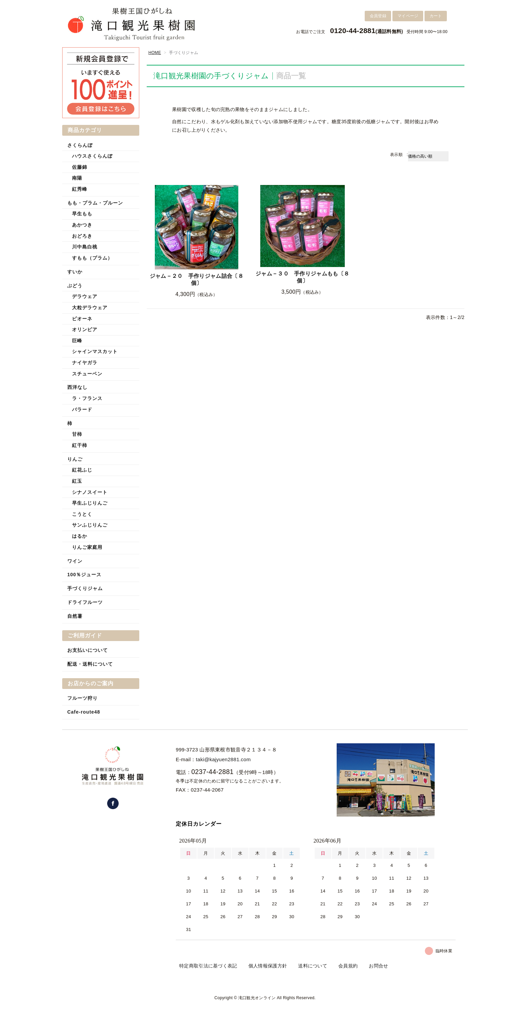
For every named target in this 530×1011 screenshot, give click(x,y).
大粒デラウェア (89, 307)
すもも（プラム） (92, 258)
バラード (82, 409)
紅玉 (77, 481)
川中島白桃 (84, 246)
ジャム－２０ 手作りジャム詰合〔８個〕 (196, 279)
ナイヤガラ (84, 362)
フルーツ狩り (82, 698)
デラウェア (84, 296)
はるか (79, 536)
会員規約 (348, 965)
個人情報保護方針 (267, 965)
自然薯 (74, 616)
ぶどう (74, 285)
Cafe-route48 (83, 712)
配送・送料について (90, 664)
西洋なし (77, 387)
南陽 (77, 178)
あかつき (82, 225)
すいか (74, 271)
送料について (312, 965)
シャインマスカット (95, 351)
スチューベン (87, 373)
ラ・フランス (87, 398)
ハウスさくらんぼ (92, 156)
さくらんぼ (80, 145)
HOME (154, 52)
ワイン (74, 561)
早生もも (82, 213)
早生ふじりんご (89, 503)
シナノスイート (89, 492)
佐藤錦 (79, 167)
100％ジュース (84, 574)
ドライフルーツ (85, 602)
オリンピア (84, 329)
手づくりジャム (85, 588)
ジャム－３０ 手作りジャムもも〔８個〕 (302, 277)
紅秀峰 (79, 189)
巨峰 (77, 340)
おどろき (82, 236)
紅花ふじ (82, 470)
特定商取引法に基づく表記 (208, 965)
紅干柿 (79, 445)
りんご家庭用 (87, 547)
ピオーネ (82, 318)
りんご (74, 459)
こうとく (82, 514)
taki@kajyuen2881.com (223, 759)
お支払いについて (87, 650)
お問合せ (378, 965)
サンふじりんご (89, 525)
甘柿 (77, 434)
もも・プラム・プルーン (95, 203)
